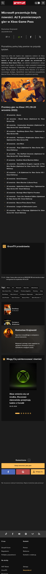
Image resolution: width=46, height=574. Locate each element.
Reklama (26, 551)
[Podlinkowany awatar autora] (8, 333)
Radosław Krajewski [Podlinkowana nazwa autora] (26, 330)
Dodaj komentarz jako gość (23, 466)
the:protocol (27, 570)
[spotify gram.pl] (26, 534)
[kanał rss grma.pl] (39, 534)
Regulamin (5, 551)
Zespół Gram (5, 548)
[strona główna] (19, 3)
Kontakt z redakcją (29, 555)
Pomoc (25, 548)
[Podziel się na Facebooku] (31, 37)
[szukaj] (3, 3)
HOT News (5, 567)
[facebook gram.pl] (13, 534)
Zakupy (25, 567)
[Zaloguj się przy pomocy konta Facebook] (8, 472)
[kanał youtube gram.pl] (19, 534)
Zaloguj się (39, 472)
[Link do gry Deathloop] (15, 309)
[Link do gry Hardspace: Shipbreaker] (15, 324)
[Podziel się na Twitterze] (40, 37)
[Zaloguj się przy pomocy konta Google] (23, 472)
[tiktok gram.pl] (6, 534)
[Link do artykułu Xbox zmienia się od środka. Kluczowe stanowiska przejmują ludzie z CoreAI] (23, 387)
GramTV (4, 570)
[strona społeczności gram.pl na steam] (32, 534)
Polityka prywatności (8, 555)
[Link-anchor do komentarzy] (7, 37)
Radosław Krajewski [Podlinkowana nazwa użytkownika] (9, 29)
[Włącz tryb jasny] (37, 3)
